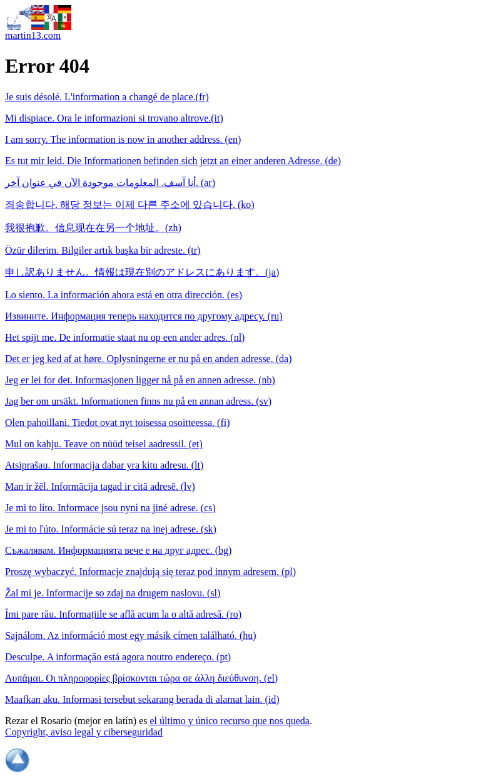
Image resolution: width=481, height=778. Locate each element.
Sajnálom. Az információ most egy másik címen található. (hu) (130, 635)
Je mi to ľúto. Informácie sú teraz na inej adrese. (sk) (110, 529)
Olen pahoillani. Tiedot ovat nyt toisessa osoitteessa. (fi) (117, 422)
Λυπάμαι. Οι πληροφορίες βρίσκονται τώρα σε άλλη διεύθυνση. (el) (141, 678)
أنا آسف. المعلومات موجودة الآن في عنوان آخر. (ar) (110, 182)
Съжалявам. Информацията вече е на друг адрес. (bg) (118, 550)
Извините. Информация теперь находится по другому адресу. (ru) (144, 316)
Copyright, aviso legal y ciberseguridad (84, 732)
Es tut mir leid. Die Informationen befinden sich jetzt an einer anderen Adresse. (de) (173, 160)
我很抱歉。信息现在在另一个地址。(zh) (93, 227)
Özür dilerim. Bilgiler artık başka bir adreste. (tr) (102, 250)
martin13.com (33, 35)
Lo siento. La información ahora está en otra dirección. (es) (123, 294)
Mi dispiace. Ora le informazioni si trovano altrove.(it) (114, 118)
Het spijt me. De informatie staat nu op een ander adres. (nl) (125, 337)
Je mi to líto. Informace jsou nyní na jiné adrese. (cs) (110, 507)
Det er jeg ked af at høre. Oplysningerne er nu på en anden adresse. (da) (148, 358)
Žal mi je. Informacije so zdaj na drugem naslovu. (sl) (112, 593)
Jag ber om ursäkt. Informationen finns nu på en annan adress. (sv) (138, 401)
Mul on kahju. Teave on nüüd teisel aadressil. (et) (104, 443)
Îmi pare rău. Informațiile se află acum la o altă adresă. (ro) (123, 614)
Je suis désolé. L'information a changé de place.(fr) (107, 96)
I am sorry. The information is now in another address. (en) (123, 139)
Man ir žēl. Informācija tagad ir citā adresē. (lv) (100, 486)
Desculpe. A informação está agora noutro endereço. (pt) (118, 656)
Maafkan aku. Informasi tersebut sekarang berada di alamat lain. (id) (142, 699)
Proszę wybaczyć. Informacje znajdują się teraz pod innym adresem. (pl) (150, 571)
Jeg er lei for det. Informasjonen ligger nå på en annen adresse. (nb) (140, 380)
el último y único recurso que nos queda (229, 720)
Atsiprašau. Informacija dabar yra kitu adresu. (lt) (104, 465)
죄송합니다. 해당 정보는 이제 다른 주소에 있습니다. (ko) (130, 204)
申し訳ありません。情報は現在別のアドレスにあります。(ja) (142, 272)
